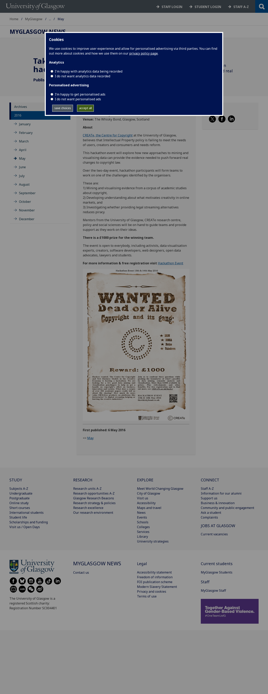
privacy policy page (143, 53)
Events (142, 517)
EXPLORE (145, 480)
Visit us (142, 498)
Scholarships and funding (28, 522)
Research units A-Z (87, 488)
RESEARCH (82, 480)
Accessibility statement (154, 572)
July (22, 176)
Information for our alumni (221, 493)
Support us (209, 498)
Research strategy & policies (94, 503)
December (26, 219)
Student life (18, 517)
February (26, 132)
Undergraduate (20, 493)
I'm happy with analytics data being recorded (88, 71)
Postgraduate (19, 498)
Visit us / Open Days (24, 527)
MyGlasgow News (62, 19)
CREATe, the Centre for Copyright (108, 135)
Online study (19, 503)
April (22, 150)
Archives (20, 107)
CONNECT (210, 480)
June (22, 167)
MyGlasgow (33, 19)
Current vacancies (214, 534)
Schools (142, 522)
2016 (17, 115)
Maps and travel (149, 508)
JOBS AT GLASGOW (218, 525)
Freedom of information (155, 577)
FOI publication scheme (154, 582)
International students (26, 512)
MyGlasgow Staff (213, 590)
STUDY (15, 480)
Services (143, 532)
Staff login (172, 7)
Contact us (81, 572)
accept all (85, 108)
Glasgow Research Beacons (93, 498)
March (24, 141)
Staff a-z (241, 7)
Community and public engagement (227, 508)
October (25, 201)
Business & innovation (218, 503)
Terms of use (147, 596)
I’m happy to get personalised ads (80, 94)
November (27, 210)
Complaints (209, 517)
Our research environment (93, 512)
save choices (62, 108)
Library (142, 536)
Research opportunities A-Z (94, 493)
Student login (208, 7)
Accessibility (146, 503)
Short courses (19, 508)
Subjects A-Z (18, 488)
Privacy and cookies (151, 591)
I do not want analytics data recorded (82, 76)
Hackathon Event (170, 263)
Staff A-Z (207, 488)
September (27, 193)
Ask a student (211, 512)
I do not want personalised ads (78, 99)
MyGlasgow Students (216, 572)
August (24, 184)
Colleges (143, 527)
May (22, 158)
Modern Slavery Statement (157, 586)
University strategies (153, 541)
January (25, 124)
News (141, 512)
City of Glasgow (148, 493)
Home (14, 19)
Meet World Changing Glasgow (160, 488)
